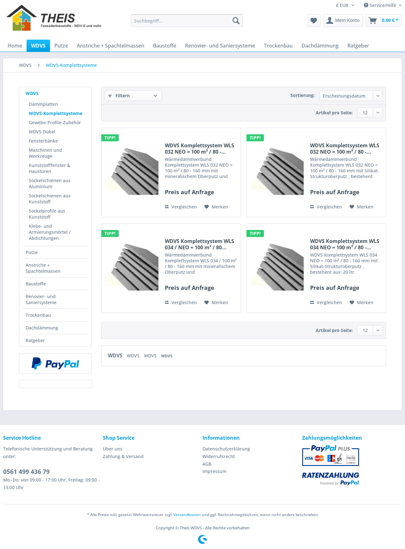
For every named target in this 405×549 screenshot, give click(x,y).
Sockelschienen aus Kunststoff (50, 199)
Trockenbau (38, 315)
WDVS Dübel (42, 132)
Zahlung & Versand (123, 456)
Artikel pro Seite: (334, 113)
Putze (32, 252)
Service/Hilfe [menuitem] (380, 5)
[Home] (15, 46)
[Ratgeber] (358, 46)
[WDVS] (38, 46)
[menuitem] (187, 23)
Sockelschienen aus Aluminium (50, 183)
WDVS (32, 93)
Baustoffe (36, 284)
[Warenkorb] (384, 20)
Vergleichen (181, 207)
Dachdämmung (42, 328)
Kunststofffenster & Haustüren (49, 168)
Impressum (214, 471)
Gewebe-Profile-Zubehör (55, 122)
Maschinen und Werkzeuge (45, 153)
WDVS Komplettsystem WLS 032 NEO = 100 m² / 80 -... (199, 148)
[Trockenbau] (278, 46)
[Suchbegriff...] (187, 20)
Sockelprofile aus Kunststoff (47, 214)
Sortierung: (302, 95)
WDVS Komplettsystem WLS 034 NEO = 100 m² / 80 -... (344, 244)
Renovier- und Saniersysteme (41, 299)
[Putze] (61, 46)
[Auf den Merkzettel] (216, 207)
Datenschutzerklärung (226, 449)
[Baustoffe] (165, 46)
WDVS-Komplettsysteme (55, 113)
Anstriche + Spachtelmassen (43, 268)
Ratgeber (35, 340)
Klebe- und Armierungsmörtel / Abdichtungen (50, 232)
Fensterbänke (43, 141)
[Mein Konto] (343, 20)
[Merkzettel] (314, 20)
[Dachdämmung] (320, 46)
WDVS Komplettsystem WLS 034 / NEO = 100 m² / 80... (199, 244)
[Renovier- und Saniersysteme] (220, 46)
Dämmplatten (43, 104)
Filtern (119, 96)
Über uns (112, 449)
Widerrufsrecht (218, 456)
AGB (206, 464)
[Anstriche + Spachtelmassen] (110, 46)
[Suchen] (236, 20)
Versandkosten (187, 514)
